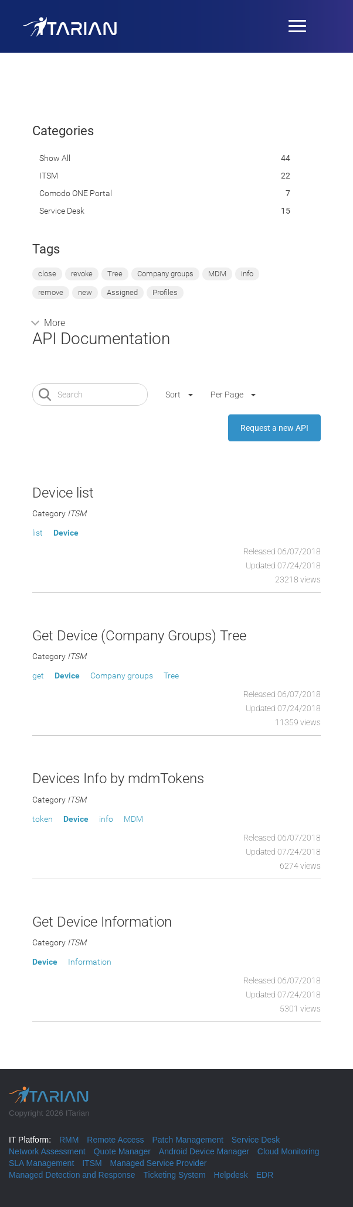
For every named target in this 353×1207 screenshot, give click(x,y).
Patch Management (187, 1139)
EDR (265, 1174)
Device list (63, 493)
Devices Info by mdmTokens (118, 778)
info (247, 273)
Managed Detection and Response (72, 1174)
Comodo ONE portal (75, 193)
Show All (54, 158)
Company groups (165, 273)
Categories (63, 131)
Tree (115, 273)
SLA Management (41, 1163)
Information (89, 961)
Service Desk (61, 210)
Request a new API (274, 428)
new (85, 292)
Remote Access (115, 1139)
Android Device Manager (204, 1151)
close (47, 273)
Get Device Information (102, 922)
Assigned (122, 292)
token (42, 819)
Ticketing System (174, 1174)
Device (66, 532)
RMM (69, 1139)
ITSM (48, 175)
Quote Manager (122, 1151)
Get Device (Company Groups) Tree (139, 635)
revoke (82, 273)
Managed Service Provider (158, 1163)
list (37, 532)
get (38, 675)
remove (50, 292)
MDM (217, 273)
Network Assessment (47, 1151)
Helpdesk (230, 1174)
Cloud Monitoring (288, 1151)
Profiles (165, 292)
